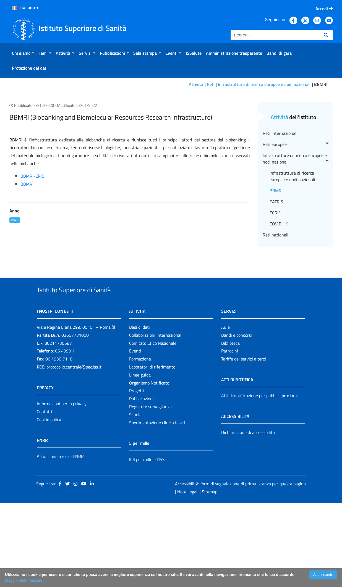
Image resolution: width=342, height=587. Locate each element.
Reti (211, 84)
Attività (196, 84)
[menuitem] (23, 53)
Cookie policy (49, 503)
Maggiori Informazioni (23, 580)
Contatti (44, 495)
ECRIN (275, 284)
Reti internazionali (280, 204)
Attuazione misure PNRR (60, 540)
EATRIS (276, 273)
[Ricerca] (275, 35)
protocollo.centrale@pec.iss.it (73, 451)
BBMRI (26, 255)
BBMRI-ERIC (32, 247)
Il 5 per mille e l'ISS (147, 543)
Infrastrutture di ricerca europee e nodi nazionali (264, 84)
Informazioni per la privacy (62, 488)
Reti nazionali (275, 306)
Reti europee (295, 215)
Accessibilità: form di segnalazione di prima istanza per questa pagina (240, 568)
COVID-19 (279, 295)
